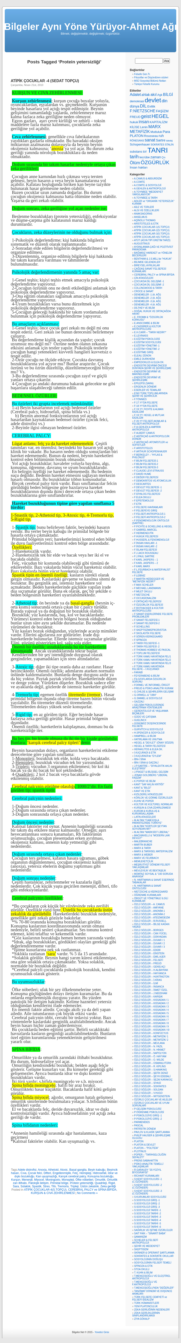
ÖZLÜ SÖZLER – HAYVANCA (150, 973)
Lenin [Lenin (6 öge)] (144, 127)
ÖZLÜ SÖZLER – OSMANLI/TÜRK (152, 1063)
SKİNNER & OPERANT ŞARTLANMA (154, 1252)
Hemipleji (85, 1173)
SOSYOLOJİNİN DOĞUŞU (148, 1259)
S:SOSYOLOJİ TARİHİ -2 (147, 1213)
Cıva (23, 1173)
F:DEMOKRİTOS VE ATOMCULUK (152, 480)
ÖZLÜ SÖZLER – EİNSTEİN (149, 953)
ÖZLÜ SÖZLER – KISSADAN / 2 (151, 1003)
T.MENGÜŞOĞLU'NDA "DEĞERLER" (154, 1288)
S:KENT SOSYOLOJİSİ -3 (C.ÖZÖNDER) (147, 1192)
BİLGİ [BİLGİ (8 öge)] (168, 94)
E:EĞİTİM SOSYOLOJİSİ (147, 342)
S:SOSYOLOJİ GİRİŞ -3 (147, 1207)
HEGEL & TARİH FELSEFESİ (150, 746)
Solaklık (25, 1186)
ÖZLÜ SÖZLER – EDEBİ (147, 950)
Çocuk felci (35, 1173)
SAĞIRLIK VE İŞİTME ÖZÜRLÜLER (153, 1230)
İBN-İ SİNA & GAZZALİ (146, 762)
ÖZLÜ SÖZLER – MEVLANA (149, 1043)
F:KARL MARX (142, 566)
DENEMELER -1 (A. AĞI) (147, 294)
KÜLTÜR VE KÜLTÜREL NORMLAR (153, 804)
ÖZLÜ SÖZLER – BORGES (148, 930)
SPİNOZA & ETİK (143, 1266)
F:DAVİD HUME (142, 474)
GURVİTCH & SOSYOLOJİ (148, 729)
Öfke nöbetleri (84, 1179)
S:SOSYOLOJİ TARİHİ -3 (147, 1217)
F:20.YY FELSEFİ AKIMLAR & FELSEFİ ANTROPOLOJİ (149, 422)
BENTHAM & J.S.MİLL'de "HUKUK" (153, 258)
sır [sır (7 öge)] (145, 151)
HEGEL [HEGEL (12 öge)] (160, 116)
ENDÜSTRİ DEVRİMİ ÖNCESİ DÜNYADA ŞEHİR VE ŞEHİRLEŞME (151, 367)
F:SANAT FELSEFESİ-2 (147, 623)
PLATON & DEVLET (145, 1144)
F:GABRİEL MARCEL (145, 530)
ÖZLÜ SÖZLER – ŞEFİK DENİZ (151, 1073)
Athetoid (53, 1169)
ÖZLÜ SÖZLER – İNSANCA (149, 986)
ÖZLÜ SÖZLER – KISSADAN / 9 (151, 1026)
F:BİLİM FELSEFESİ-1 (146, 460)
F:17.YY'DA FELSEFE (146, 402)
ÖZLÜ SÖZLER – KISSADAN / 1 (151, 1000)
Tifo (53, 1186)
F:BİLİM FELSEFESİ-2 (146, 464)
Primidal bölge (59, 1183)
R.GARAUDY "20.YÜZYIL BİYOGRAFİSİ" (146, 1171)
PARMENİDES (142, 1122)
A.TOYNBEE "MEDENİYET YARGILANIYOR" (147, 193)
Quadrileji (101, 1183)
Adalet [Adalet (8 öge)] (135, 94)
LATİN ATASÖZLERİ (145, 817)
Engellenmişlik (62, 1173)
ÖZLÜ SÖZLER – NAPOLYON (150, 1053)
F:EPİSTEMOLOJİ (144, 500)
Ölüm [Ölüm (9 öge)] (135, 162)
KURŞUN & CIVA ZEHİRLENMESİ (53, 1193)
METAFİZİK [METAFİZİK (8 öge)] (140, 131)
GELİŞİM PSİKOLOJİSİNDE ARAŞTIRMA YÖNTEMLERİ (148, 706)
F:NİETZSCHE (142, 595)
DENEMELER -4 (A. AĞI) (147, 304)
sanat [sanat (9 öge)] (150, 140)
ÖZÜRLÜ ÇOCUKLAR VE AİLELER (153, 1099)
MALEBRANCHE (143, 841)
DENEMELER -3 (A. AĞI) (147, 301)
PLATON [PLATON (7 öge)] (136, 136)
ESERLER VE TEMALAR (147, 390)
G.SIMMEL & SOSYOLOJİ (148, 698)
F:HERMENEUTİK (144, 533)
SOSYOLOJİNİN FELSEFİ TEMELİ (152, 1262)
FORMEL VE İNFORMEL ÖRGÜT (152, 685)
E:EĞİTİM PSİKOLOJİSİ (147, 339)
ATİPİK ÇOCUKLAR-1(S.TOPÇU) (152, 227)
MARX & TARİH (142, 848)
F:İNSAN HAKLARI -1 (145, 543)
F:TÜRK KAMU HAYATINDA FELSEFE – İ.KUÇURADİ (148, 667)
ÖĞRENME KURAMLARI (147, 895)
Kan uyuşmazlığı (46, 1176)
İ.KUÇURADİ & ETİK (145, 752)
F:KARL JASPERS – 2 (146, 563)
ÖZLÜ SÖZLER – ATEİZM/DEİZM (152, 917)
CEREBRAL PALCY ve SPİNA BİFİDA (92, 1189)
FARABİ (138, 672)
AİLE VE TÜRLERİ (144, 207)
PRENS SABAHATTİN (146, 1160)
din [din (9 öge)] (164, 100)
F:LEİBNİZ (139, 575)
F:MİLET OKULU (143, 591)
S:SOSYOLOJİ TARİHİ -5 (147, 1223)
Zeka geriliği (108, 1186)
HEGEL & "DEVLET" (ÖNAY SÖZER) (154, 742)
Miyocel (39, 1179)
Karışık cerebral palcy (72, 1176)
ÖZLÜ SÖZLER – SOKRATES (150, 1086)
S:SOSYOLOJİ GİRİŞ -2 (147, 1203)
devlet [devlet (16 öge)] (153, 100)
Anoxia (42, 1169)
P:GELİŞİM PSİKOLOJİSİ (147, 1109)
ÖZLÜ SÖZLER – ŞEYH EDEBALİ (152, 1076)
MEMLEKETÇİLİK (143, 861)
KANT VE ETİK (142, 791)
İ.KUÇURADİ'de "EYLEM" (147, 756)
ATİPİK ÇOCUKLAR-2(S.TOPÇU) (152, 230)
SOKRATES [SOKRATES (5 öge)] (157, 144)
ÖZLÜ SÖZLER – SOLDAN (148, 1089)
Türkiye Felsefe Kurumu (146, 84)
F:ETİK (137, 504)
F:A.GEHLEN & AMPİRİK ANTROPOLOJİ (146, 428)
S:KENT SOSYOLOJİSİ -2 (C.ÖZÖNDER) (147, 1186)
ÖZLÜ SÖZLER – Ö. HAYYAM (150, 1056)
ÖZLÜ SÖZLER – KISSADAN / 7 (151, 1020)
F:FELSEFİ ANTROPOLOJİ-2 (149, 517)
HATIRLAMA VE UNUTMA (148, 739)
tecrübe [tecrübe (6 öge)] (144, 157)
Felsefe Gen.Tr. (142, 74)
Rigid (111, 1183)
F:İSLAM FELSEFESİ (145, 549)
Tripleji (74, 1186)
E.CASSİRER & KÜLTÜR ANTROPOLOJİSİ (146, 327)
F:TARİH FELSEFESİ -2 (147, 646)
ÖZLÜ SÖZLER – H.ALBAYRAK (151, 970)
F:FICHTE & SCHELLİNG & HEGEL (153, 526)
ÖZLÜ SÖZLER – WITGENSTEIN (152, 1096)
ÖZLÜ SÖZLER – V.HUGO (148, 1093)
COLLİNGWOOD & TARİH (148, 288)
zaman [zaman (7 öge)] (156, 157)
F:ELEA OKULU (142, 497)
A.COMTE (139, 182)
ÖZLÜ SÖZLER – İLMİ (146, 983)
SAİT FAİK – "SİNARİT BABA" (150, 1233)
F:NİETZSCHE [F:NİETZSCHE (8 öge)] (142, 111)
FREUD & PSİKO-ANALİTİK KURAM (153, 688)
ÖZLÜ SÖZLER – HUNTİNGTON (151, 976)
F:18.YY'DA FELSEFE (146, 406)
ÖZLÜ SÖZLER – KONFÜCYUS (151, 1033)
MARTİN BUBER (143, 844)
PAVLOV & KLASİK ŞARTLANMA (152, 1132)
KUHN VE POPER (144, 801)
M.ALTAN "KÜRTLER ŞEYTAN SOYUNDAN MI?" (149, 827)
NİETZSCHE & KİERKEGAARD (151, 891)
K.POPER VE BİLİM (144, 781)
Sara (16, 1186)
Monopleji (68, 1179)
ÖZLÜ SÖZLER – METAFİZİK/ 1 (151, 1036)
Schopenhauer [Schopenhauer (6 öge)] (140, 144)
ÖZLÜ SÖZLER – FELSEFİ (148, 960)
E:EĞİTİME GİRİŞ (143, 352)
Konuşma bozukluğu (100, 1176)
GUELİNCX (140, 720)
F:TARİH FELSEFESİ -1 (147, 643)
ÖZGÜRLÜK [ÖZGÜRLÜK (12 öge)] (155, 162)
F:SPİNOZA (140, 640)
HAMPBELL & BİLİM (145, 736)
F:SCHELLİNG (142, 626)
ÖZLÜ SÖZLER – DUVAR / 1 (149, 940)
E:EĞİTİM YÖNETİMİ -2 (147, 349)
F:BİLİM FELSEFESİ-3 (146, 467)
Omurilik (100, 1179)
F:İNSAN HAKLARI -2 (145, 546)
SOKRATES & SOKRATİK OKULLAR (153, 1256)
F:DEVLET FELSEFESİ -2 (148, 490)
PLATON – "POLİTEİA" (146, 1148)
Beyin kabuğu (97, 1169)
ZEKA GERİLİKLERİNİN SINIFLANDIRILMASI (146, 1314)
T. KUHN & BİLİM (143, 1272)
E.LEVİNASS (141, 335)
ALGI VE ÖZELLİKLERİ (146, 210)
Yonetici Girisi (102, 1332)
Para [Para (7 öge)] (166, 132)
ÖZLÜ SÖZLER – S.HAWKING (150, 1069)
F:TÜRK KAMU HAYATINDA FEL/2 (152, 660)
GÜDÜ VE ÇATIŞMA (145, 717)
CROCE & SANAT (143, 291)
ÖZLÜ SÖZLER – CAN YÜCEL (150, 933)
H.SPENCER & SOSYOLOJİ (149, 732)
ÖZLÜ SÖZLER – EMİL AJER (149, 956)
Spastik (36, 1186)
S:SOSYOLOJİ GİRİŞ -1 (147, 1200)
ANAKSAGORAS (143, 213)
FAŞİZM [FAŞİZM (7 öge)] (162, 111)
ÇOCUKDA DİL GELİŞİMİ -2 (149, 284)
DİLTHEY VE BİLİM (144, 308)
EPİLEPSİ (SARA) (143, 383)
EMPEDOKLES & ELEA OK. (149, 362)
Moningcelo (52, 1179)
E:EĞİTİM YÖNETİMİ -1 (147, 345)
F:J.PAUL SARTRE (144, 556)
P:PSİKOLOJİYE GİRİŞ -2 (148, 1119)
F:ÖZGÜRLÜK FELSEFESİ (148, 605)
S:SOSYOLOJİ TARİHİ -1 (147, 1210)
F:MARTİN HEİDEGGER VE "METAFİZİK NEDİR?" (148, 580)
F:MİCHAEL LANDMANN (147, 588)
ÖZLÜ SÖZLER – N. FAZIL (148, 1046)
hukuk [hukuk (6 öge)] (134, 122)
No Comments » (87, 1193)
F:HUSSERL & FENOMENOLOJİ (151, 539)
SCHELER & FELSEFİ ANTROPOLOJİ (145, 1241)
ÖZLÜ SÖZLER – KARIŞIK (148, 996)
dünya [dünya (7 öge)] (134, 106)
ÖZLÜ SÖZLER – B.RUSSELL (150, 921)
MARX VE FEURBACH (146, 858)
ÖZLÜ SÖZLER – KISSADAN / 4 (151, 1010)
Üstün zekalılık (89, 1186)
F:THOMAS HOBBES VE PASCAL (152, 650)
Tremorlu (63, 1186)
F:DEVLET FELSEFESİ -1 (148, 487)
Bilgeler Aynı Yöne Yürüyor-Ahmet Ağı (90, 26)
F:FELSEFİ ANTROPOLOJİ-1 (149, 514)
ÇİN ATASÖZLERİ (143, 278)
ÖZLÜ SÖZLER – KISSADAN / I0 (151, 1030)
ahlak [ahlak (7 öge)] (145, 95)
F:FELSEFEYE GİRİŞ (145, 510)
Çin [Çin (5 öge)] (163, 157)
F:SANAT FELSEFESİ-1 (147, 620)
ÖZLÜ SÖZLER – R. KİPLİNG (150, 1066)
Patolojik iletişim (38, 1183)
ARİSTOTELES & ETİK (146, 223)
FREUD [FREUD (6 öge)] (135, 117)
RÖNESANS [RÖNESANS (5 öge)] (137, 140)
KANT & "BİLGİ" (142, 787)
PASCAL (138, 1125)
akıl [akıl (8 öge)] (153, 94)
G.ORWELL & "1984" (145, 695)
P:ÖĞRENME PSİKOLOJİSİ (149, 1112)
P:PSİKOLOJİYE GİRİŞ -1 (148, 1115)
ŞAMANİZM (140, 1236)
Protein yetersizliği (81, 1183)
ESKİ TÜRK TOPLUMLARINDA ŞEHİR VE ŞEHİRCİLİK (149, 394)
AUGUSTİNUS (142, 243)
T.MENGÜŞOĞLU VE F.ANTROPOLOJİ (144, 1283)
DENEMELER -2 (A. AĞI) (147, 298)
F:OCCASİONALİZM (145, 598)
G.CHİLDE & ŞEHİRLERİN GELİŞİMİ (154, 691)
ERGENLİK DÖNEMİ (145, 386)
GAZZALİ (139, 701)
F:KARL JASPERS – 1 (146, 559)
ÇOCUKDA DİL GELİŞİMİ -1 (149, 281)
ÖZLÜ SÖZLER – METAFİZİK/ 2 (151, 1040)
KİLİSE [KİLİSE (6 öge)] (134, 127)
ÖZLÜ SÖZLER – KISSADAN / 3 (151, 1006)
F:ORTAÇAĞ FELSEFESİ (147, 601)
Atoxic (64, 1169)
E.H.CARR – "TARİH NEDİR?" (150, 332)
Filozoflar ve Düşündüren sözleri (151, 77)
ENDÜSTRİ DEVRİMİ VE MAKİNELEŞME (146, 372)
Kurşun (15, 1179)
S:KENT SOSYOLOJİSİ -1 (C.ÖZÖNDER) (147, 1180)
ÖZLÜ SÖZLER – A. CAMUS (149, 904)
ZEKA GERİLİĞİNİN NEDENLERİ (152, 1309)
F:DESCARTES (142, 484)
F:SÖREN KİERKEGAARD (148, 636)
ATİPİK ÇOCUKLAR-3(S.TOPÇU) (152, 233)
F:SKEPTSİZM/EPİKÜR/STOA (150, 630)
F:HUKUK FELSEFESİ (146, 536)
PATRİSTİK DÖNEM (145, 1129)
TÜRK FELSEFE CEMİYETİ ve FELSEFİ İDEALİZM (149, 1298)
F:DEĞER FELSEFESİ (146, 477)
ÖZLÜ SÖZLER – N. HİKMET (149, 1049)
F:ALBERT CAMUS (144, 433)
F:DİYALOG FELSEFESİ (147, 494)
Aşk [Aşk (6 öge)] (159, 95)
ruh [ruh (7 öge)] (161, 136)
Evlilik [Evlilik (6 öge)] (151, 106)
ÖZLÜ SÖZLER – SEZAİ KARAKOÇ (153, 1079)
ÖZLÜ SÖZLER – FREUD (147, 963)
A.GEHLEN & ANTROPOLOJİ (150, 188)
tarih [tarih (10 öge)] (134, 156)
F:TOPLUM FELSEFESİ (147, 653)
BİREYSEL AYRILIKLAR (147, 265)
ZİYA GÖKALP (142, 1319)
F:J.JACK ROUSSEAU (146, 553)
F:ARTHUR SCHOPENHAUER (150, 451)
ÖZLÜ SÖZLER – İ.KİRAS (148, 980)
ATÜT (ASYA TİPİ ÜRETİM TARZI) (152, 240)
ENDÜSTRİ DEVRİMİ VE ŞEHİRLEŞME (146, 378)
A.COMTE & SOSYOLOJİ (147, 185)
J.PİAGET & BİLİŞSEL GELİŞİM (151, 772)
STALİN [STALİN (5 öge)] (169, 144)
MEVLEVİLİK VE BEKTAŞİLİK (150, 870)
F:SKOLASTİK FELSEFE (147, 633)
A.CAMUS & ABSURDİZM (148, 178)
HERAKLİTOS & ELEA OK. (148, 749)
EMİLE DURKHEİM (144, 359)
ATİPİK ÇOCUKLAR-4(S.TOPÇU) (45, 1189)
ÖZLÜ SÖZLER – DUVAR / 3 (149, 946)
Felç (75, 1173)
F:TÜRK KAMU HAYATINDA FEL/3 (152, 663)
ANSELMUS (140, 217)
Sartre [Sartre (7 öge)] (160, 140)
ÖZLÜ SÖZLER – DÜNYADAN (150, 937)
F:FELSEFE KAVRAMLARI (148, 507)
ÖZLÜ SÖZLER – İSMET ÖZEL (150, 990)
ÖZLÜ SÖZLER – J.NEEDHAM (150, 993)
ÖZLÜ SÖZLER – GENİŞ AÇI (149, 966)
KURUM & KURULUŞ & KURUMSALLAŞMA (145, 812)
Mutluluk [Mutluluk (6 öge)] (156, 132)
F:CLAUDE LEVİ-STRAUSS (149, 470)
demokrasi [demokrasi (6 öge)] (137, 101)
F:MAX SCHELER (143, 585)
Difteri (47, 1173)
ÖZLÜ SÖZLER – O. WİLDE (149, 1059)
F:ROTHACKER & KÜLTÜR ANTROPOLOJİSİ (148, 609)
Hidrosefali (99, 1173)
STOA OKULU (141, 1269)
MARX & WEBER (143, 854)
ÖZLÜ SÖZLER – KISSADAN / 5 (151, 1013)
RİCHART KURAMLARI (146, 1176)
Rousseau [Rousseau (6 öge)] (151, 136)
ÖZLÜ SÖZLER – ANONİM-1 (149, 911)
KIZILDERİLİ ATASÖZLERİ (148, 794)
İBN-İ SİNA (140, 759)
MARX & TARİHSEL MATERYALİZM (153, 851)
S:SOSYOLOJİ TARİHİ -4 (147, 1220)
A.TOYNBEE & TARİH (145, 198)
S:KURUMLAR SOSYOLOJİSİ (150, 1197)
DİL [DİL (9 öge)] (143, 106)
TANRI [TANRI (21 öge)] (157, 150)
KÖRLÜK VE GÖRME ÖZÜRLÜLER (153, 797)
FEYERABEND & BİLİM (146, 675)
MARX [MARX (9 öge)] (154, 126)
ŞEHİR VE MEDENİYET (147, 1246)
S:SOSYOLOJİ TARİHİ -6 (147, 1227)
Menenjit (27, 1179)
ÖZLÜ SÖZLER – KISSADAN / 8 (151, 1023)
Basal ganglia (77, 1169)
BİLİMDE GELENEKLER (147, 262)
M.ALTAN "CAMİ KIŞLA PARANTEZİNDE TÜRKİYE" (147, 821)
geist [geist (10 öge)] (146, 116)
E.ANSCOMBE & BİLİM (146, 323)
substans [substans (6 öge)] (136, 151)
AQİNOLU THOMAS (145, 220)
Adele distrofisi (27, 1169)
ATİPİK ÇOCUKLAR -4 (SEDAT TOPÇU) (45, 81)
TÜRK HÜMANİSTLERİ (146, 1303)
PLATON (138, 1141)
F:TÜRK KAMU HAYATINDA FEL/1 (152, 656)
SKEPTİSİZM (141, 1249)
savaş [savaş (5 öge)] (169, 140)
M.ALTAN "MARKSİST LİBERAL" (151, 832)
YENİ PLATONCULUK (146, 1306)
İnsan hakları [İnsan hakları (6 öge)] (138, 167)
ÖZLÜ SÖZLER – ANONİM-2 (149, 914)
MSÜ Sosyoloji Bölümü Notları (150, 81)
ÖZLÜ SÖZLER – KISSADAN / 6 (151, 1016)
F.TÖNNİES (140, 399)
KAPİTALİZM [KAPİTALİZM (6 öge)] (158, 122)
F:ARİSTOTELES (143, 448)
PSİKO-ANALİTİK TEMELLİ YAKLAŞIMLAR (147, 1165)
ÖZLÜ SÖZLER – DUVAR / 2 (149, 943)
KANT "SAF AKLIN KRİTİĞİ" (149, 784)
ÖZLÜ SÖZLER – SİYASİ (147, 1083)
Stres (46, 1186)
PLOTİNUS (140, 1151)
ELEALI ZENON (142, 355)
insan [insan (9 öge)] (144, 121)
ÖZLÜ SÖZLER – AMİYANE (149, 907)
